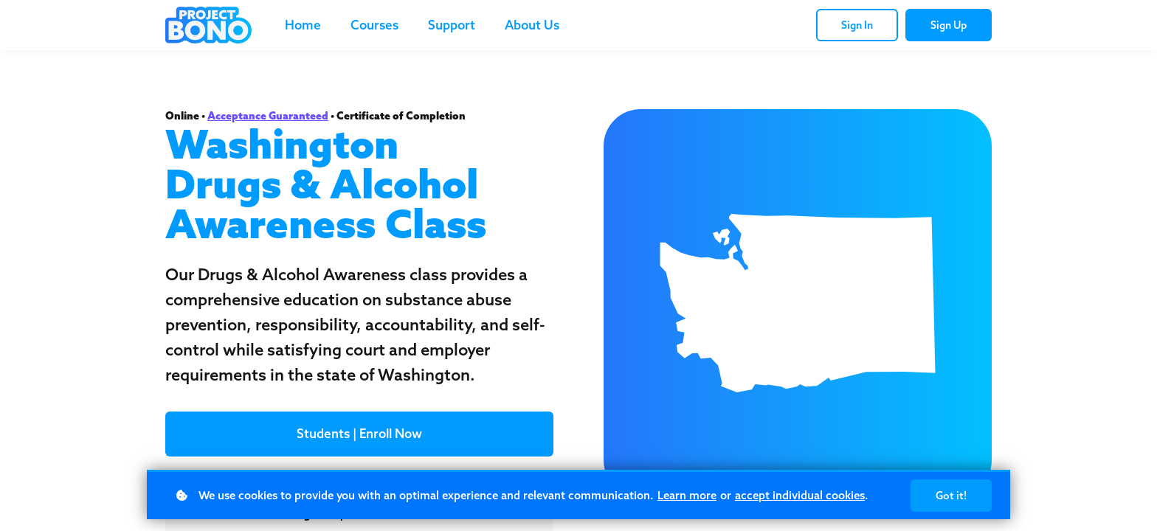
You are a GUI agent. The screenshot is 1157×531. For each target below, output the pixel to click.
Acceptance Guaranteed (267, 115)
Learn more (686, 495)
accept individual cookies (800, 495)
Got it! (951, 495)
